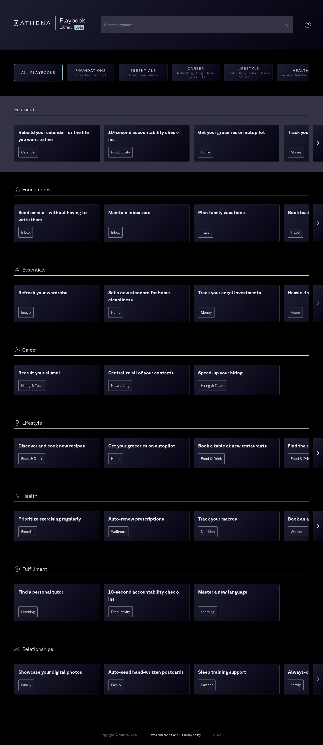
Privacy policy (191, 734)
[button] (57, 143)
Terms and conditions (163, 734)
